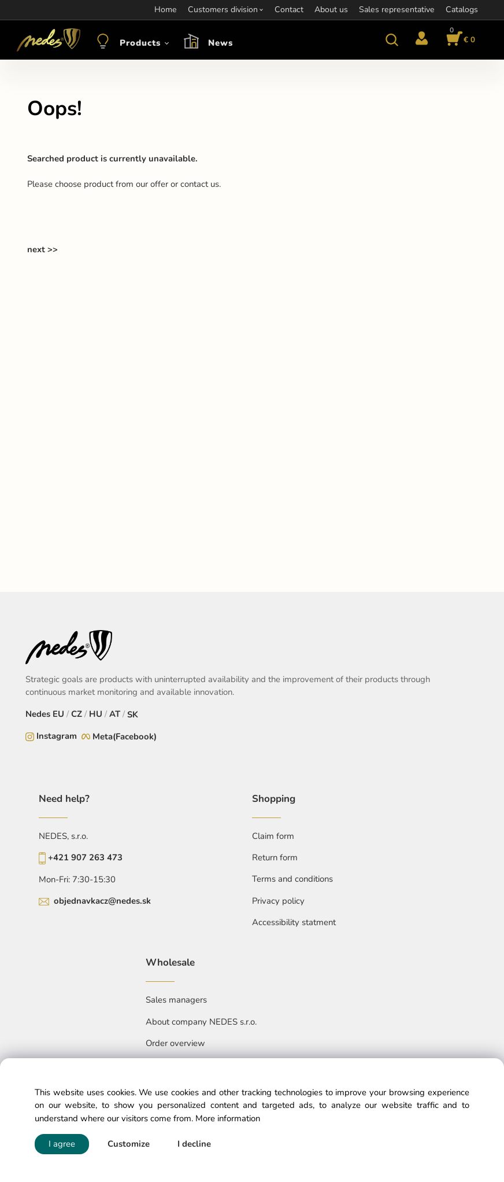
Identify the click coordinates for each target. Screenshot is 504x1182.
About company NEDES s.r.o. (201, 1022)
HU (95, 714)
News (220, 43)
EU (58, 714)
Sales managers (176, 1000)
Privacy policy (278, 901)
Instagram (56, 736)
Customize (129, 1144)
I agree (62, 1144)
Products (140, 43)
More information (227, 1118)
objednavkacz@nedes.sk (102, 901)
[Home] (47, 39)
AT (114, 714)
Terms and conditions (292, 879)
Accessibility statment (294, 922)
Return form (275, 857)
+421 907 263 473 (85, 857)
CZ (76, 714)
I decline (194, 1144)
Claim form (273, 836)
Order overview (175, 1043)
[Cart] (459, 39)
